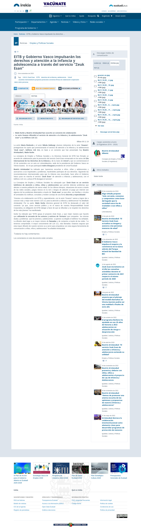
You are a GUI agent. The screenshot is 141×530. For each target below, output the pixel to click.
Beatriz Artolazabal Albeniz (110, 152)
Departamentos (39, 22)
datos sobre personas (21, 82)
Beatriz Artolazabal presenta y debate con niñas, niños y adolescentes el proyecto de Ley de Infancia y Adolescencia (113, 374)
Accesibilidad (112, 11)
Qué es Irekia (70, 16)
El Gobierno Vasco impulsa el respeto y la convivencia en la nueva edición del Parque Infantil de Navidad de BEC (112, 248)
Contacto (104, 11)
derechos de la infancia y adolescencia (53, 77)
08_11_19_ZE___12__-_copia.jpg (109, 120)
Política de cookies (106, 503)
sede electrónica (122, 11)
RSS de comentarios (45, 88)
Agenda (54, 22)
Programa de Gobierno (26, 28)
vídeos (18, 96)
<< (15, 11)
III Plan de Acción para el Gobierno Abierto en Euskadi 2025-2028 (22, 475)
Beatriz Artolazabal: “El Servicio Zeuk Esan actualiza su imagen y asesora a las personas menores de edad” (112, 223)
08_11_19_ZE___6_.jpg (105, 100)
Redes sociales (97, 22)
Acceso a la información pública (52, 503)
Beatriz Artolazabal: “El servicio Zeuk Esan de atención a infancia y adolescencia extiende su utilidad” (113, 350)
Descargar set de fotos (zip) (73, 118)
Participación (22, 22)
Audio (97, 63)
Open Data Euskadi (48, 507)
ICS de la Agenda (20, 507)
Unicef (70, 77)
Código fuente (76, 503)
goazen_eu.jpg (104, 75)
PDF (96, 68)
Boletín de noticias (20, 503)
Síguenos (57, 16)
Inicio (16, 34)
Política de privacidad (107, 510)
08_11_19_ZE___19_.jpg (106, 85)
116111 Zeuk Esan (29, 77)
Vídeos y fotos (80, 22)
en (23, 11)
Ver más (99, 126)
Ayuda (81, 16)
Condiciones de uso (106, 507)
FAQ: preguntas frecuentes (81, 500)
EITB (38, 77)
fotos (34, 96)
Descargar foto (25, 118)
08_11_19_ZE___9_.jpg (105, 95)
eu (20, 11)
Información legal (106, 500)
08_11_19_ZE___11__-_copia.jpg (109, 110)
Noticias (65, 22)
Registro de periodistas (21, 510)
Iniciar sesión (120, 16)
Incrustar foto (46, 118)
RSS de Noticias (19, 500)
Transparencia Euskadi (50, 500)
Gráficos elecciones (48, 510)
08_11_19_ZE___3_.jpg (105, 90)
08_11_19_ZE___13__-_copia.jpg (109, 115)
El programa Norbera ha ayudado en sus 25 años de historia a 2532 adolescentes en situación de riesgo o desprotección (112, 326)
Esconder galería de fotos (24, 105)
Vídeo (105, 63)
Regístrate (106, 16)
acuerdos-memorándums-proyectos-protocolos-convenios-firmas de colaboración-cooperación (49, 80)
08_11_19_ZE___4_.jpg (105, 80)
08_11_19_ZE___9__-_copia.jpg (108, 105)
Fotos (115, 63)
